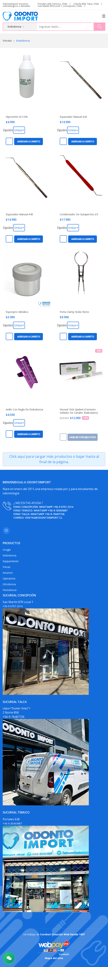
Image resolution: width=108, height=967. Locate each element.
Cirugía (7, 549)
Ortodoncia (9, 584)
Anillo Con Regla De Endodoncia (24, 409)
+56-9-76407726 (54, 514)
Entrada (7, 40)
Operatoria (9, 578)
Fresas (6, 567)
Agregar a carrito (28, 141)
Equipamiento (11, 561)
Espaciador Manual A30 (73, 116)
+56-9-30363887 (57, 510)
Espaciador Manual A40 (19, 214)
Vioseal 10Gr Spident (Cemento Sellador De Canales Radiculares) (79, 411)
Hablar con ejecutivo (82, 437)
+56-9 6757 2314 (63, 507)
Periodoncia (10, 590)
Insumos (8, 572)
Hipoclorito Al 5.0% (17, 116)
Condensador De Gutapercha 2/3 (79, 214)
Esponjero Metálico (17, 312)
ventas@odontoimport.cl (43, 517)
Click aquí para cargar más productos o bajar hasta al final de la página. (54, 459)
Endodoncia (9, 555)
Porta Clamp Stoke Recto (74, 312)
